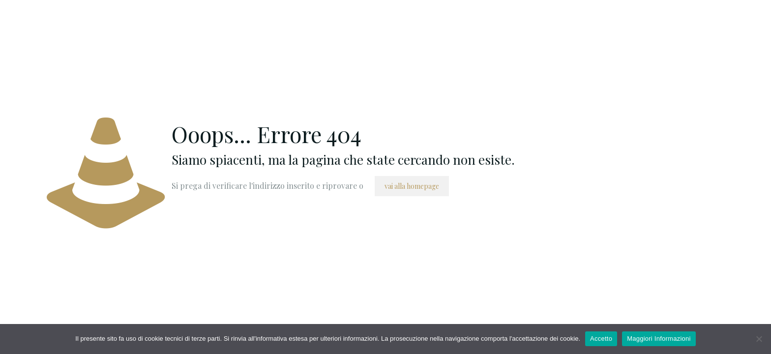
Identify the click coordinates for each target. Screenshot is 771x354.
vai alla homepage (412, 186)
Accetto (601, 338)
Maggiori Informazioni (659, 338)
